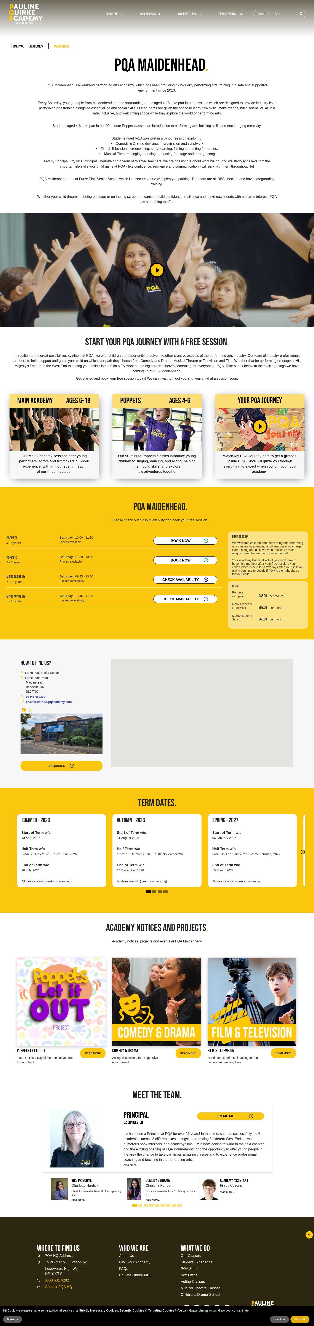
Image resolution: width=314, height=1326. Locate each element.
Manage (12, 1319)
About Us (112, 14)
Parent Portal (231, 14)
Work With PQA (187, 14)
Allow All (300, 1319)
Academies (36, 46)
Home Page (17, 46)
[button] (302, 852)
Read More (93, 1053)
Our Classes (148, 14)
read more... (130, 1165)
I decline (279, 1319)
